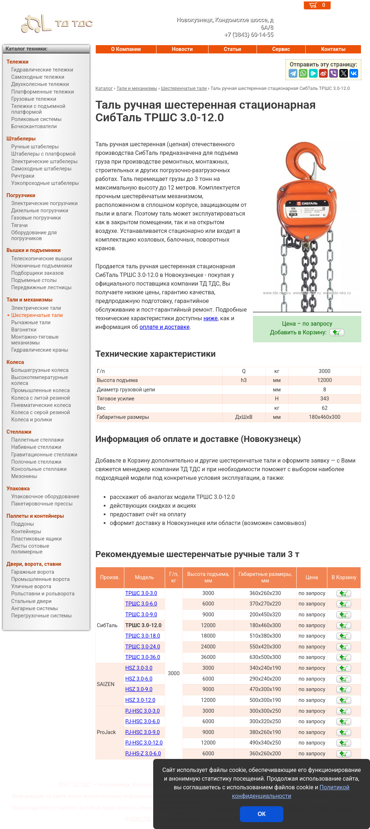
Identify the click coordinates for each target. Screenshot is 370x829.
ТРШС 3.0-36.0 (142, 657)
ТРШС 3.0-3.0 (141, 593)
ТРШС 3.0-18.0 (142, 636)
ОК (262, 814)
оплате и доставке (164, 327)
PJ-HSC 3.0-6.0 (142, 722)
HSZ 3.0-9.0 (138, 689)
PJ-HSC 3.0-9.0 (142, 732)
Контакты (333, 49)
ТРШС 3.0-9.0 (141, 615)
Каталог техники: (26, 49)
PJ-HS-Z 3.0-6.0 (143, 754)
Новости (182, 49)
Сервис (281, 49)
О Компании (126, 49)
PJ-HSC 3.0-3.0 (142, 711)
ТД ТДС (48, 23)
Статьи (232, 49)
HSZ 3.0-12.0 (140, 700)
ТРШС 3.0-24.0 (142, 647)
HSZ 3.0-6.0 (138, 679)
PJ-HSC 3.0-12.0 (144, 743)
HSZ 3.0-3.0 (138, 668)
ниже (210, 318)
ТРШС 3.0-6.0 (141, 604)
